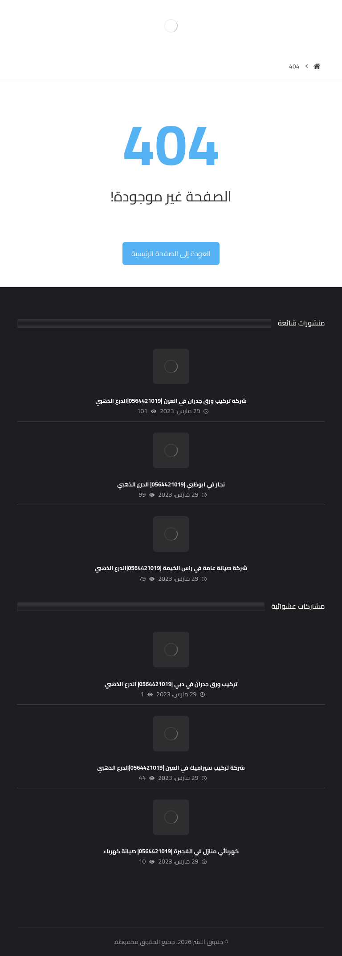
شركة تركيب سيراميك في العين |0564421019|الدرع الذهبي (171, 767)
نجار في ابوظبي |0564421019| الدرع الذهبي (171, 484)
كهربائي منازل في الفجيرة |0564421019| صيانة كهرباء (171, 851)
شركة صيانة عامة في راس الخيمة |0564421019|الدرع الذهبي (171, 567)
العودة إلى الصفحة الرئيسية (171, 253)
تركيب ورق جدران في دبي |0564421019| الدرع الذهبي (171, 684)
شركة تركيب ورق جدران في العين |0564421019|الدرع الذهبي (171, 400)
